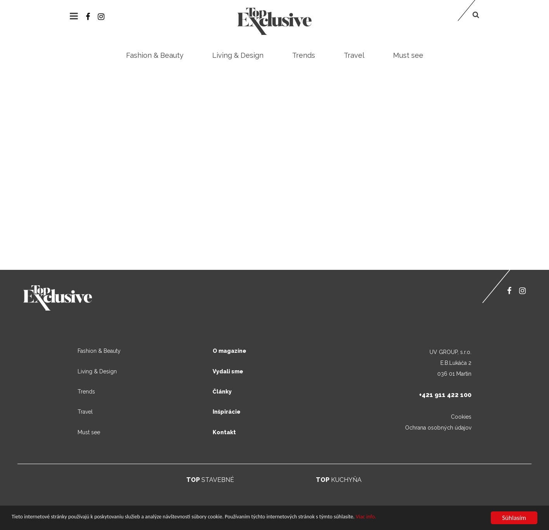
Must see (408, 55)
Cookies (461, 417)
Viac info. (366, 517)
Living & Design (237, 55)
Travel (354, 55)
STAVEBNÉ (210, 479)
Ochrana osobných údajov (438, 428)
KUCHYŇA (339, 479)
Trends (303, 55)
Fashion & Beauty (155, 55)
